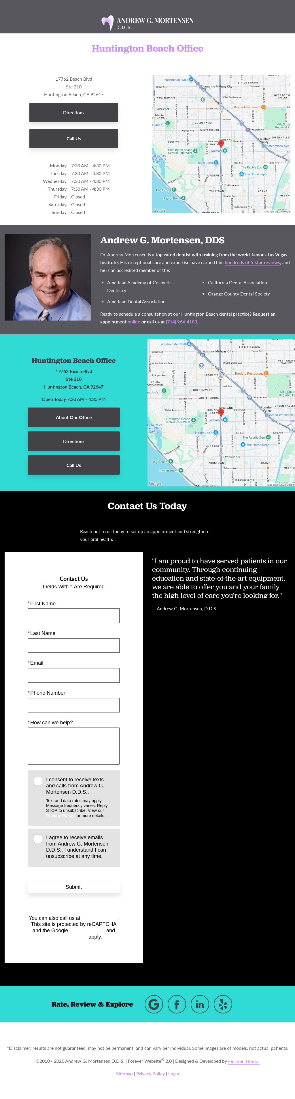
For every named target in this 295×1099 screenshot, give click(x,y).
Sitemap (124, 1073)
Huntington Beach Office (74, 360)
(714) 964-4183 (100, 918)
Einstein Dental (244, 1061)
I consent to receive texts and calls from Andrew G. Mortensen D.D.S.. (80, 797)
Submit (74, 887)
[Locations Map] (221, 143)
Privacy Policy (60, 815)
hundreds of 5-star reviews (252, 262)
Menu (42, 7)
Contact (249, 7)
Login (173, 1073)
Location (112, 7)
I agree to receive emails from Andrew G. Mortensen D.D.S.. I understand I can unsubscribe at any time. (77, 847)
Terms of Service (66, 936)
